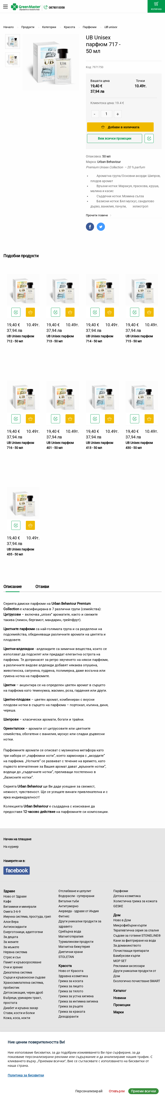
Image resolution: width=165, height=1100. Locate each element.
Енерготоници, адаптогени (23, 932)
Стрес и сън (12, 957)
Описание (12, 586)
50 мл (106, 156)
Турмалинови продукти (75, 941)
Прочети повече (99, 215)
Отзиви (42, 586)
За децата (10, 937)
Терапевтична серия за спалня (136, 930)
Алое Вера (11, 922)
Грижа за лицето (70, 986)
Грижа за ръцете (70, 1006)
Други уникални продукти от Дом (134, 973)
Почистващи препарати (131, 950)
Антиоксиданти (15, 927)
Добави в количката (120, 127)
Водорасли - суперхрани (76, 896)
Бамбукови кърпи (126, 955)
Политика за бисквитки (26, 1075)
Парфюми (120, 891)
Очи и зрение (13, 967)
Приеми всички (143, 1091)
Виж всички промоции (114, 138)
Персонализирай (88, 1091)
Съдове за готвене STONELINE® (137, 935)
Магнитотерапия (70, 936)
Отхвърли (117, 1091)
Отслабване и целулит (74, 891)
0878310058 (57, 7)
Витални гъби (68, 901)
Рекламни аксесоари (129, 966)
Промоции (121, 1005)
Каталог (119, 991)
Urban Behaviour (109, 162)
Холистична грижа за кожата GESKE (135, 903)
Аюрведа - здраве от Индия (78, 911)
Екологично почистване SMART (136, 981)
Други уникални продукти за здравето (79, 923)
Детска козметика (127, 896)
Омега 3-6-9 (12, 911)
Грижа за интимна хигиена (78, 1001)
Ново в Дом (122, 920)
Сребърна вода (69, 931)
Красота (65, 966)
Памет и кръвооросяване (22, 962)
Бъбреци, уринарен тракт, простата (22, 1000)
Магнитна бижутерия (74, 946)
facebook (16, 870)
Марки (118, 1012)
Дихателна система (17, 972)
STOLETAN (66, 957)
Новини (119, 998)
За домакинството (127, 945)
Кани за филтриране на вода (134, 940)
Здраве (9, 891)
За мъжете (11, 947)
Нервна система (15, 952)
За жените (10, 942)
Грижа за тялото (70, 991)
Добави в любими (150, 139)
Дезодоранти (68, 1016)
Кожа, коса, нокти (16, 1018)
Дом (116, 915)
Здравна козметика (73, 976)
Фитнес (63, 916)
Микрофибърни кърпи (130, 925)
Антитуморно (68, 906)
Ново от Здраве (15, 896)
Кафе (7, 901)
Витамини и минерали (19, 906)
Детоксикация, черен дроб (23, 992)
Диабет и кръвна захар (20, 1008)
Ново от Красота (70, 971)
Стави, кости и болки (19, 1013)
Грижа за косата (70, 981)
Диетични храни (70, 952)
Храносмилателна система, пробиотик (23, 985)
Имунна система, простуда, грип (27, 916)
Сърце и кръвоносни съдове (24, 977)
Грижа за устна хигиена (76, 996)
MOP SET (119, 961)
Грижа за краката (71, 1011)
